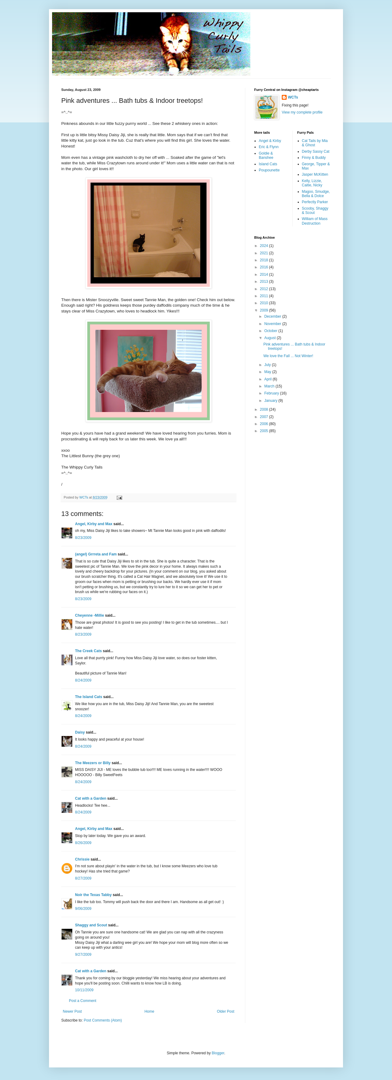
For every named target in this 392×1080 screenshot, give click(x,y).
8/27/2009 (83, 878)
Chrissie (82, 859)
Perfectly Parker (315, 202)
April (268, 379)
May (268, 372)
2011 (264, 296)
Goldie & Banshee (266, 155)
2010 (264, 303)
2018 (264, 260)
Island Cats (268, 164)
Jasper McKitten (315, 174)
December (273, 316)
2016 (264, 267)
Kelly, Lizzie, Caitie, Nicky (312, 183)
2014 (264, 274)
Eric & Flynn (269, 147)
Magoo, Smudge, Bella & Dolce (316, 193)
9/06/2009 (83, 908)
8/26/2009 (83, 843)
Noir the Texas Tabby (93, 895)
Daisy (80, 732)
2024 (264, 246)
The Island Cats (88, 697)
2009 (264, 310)
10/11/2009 (84, 990)
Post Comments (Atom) (103, 1020)
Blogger (218, 1053)
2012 (264, 289)
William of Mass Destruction (315, 221)
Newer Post (72, 1011)
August (270, 338)
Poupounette (269, 170)
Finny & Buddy (314, 157)
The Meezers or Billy (93, 763)
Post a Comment (82, 1001)
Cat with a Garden (90, 798)
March (270, 386)
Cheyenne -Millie (89, 615)
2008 (264, 409)
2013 (264, 281)
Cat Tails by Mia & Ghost (315, 143)
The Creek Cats (88, 651)
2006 (264, 424)
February (272, 393)
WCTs (293, 97)
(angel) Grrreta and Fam (96, 554)
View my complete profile (302, 112)
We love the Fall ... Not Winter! (288, 356)
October (271, 331)
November (273, 324)
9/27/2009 (83, 954)
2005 (264, 431)
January (271, 400)
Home (149, 1011)
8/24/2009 (83, 680)
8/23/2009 (83, 538)
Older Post (225, 1011)
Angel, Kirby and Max (93, 524)
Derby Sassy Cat (316, 151)
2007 (264, 417)
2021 (264, 253)
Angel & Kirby (270, 141)
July (268, 365)
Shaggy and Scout (91, 925)
